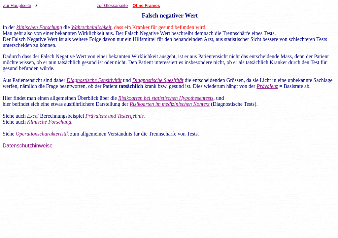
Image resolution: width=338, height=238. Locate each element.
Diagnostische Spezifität (157, 80)
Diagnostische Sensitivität (94, 80)
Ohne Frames (146, 5)
